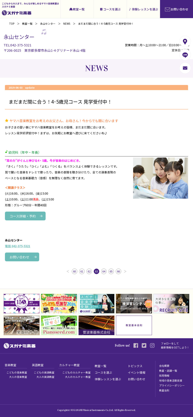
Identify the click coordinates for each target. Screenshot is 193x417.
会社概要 (164, 365)
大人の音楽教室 (18, 377)
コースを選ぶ (112, 9)
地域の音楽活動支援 (170, 380)
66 (118, 271)
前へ (68, 271)
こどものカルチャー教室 (76, 372)
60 (74, 271)
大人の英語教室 (45, 377)
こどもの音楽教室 (17, 372)
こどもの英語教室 (44, 372)
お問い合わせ (19, 257)
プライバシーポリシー (172, 385)
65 (111, 271)
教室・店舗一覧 (168, 370)
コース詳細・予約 (23, 216)
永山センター (47, 23)
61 (81, 271)
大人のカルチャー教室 (78, 377)
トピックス (135, 366)
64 (103, 271)
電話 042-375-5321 (17, 246)
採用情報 (164, 375)
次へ (125, 271)
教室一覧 (79, 9)
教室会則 (164, 390)
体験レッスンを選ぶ (145, 9)
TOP (11, 23)
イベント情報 (136, 372)
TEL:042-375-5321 (17, 45)
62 (89, 271)
